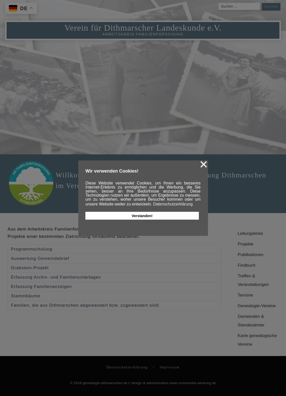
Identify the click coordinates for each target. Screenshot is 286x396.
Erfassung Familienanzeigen (41, 286)
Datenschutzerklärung (127, 367)
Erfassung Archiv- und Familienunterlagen (56, 277)
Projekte (245, 244)
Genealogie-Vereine (257, 305)
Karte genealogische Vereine (257, 340)
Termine (245, 295)
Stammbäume (25, 296)
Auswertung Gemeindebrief (40, 258)
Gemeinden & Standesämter (251, 320)
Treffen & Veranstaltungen (253, 280)
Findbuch (246, 265)
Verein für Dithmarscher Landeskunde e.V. (143, 27)
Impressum (170, 367)
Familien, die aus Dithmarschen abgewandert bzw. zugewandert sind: (85, 305)
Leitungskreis (250, 233)
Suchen (271, 6)
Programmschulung (31, 249)
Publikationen (250, 254)
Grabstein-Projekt (30, 267)
